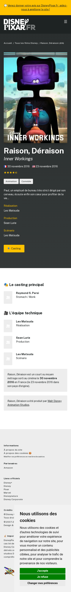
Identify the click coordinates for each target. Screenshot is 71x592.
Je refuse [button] (42, 576)
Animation (11, 181)
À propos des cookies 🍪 (17, 453)
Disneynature (11, 496)
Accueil (8, 43)
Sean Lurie (10, 222)
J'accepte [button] (42, 570)
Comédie (26, 181)
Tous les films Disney (26, 43)
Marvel (7, 492)
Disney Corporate (13, 499)
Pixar (6, 489)
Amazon (8, 467)
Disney (7, 486)
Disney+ (8, 482)
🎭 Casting (14, 248)
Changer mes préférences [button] (43, 583)
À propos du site (13, 450)
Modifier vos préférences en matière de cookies (24, 457)
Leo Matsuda (11, 210)
